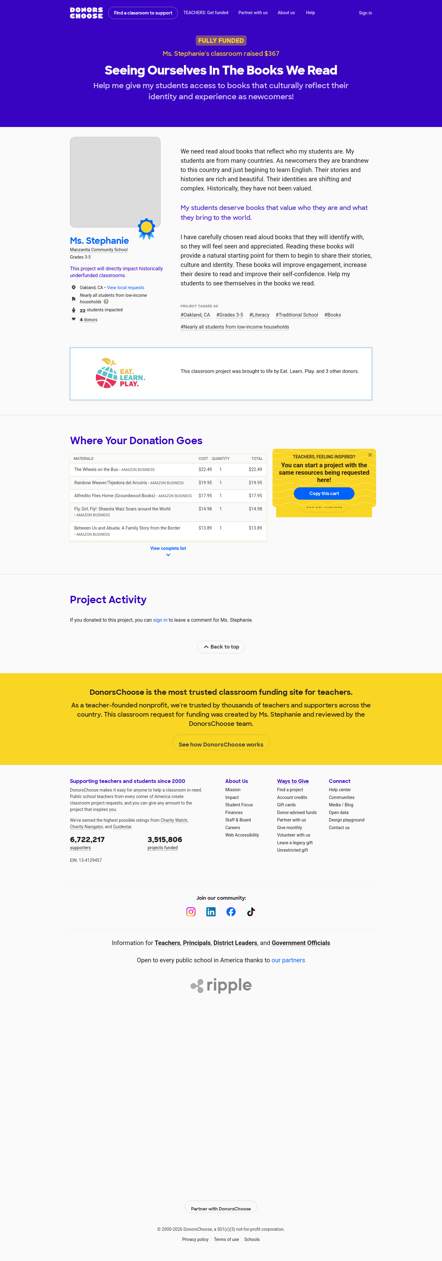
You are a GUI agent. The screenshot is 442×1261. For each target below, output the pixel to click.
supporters (104, 842)
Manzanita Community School (99, 249)
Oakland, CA (197, 315)
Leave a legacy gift (295, 842)
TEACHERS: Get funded (205, 12)
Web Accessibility (242, 835)
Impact (232, 797)
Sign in (365, 12)
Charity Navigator (86, 826)
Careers (232, 827)
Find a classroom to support (143, 13)
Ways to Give (293, 781)
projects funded (182, 842)
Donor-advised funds (297, 812)
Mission (232, 789)
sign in (160, 620)
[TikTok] (251, 912)
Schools (252, 1236)
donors (88, 319)
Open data (339, 812)
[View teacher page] (115, 182)
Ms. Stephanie (99, 241)
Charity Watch (174, 820)
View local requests (125, 287)
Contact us (339, 827)
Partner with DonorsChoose (221, 1203)
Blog (349, 804)
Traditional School (298, 315)
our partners (288, 960)
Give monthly (289, 827)
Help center (340, 789)
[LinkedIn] (211, 912)
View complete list (168, 552)
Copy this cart (324, 493)
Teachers (167, 943)
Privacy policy (195, 1236)
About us (286, 12)
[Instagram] (191, 912)
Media (335, 804)
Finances (234, 812)
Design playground (346, 819)
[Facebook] (231, 912)
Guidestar (122, 826)
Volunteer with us (293, 835)
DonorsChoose (86, 12)
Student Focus (239, 804)
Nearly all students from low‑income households (236, 327)
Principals (197, 943)
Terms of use (226, 1236)
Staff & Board (238, 819)
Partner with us (253, 12)
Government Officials (301, 943)
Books (334, 315)
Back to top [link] (221, 647)
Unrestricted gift (292, 850)
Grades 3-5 (231, 315)
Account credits (292, 797)
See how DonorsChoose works (221, 742)
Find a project (290, 789)
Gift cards (286, 804)
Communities (341, 797)
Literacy (260, 315)
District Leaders (235, 943)
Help (310, 12)
